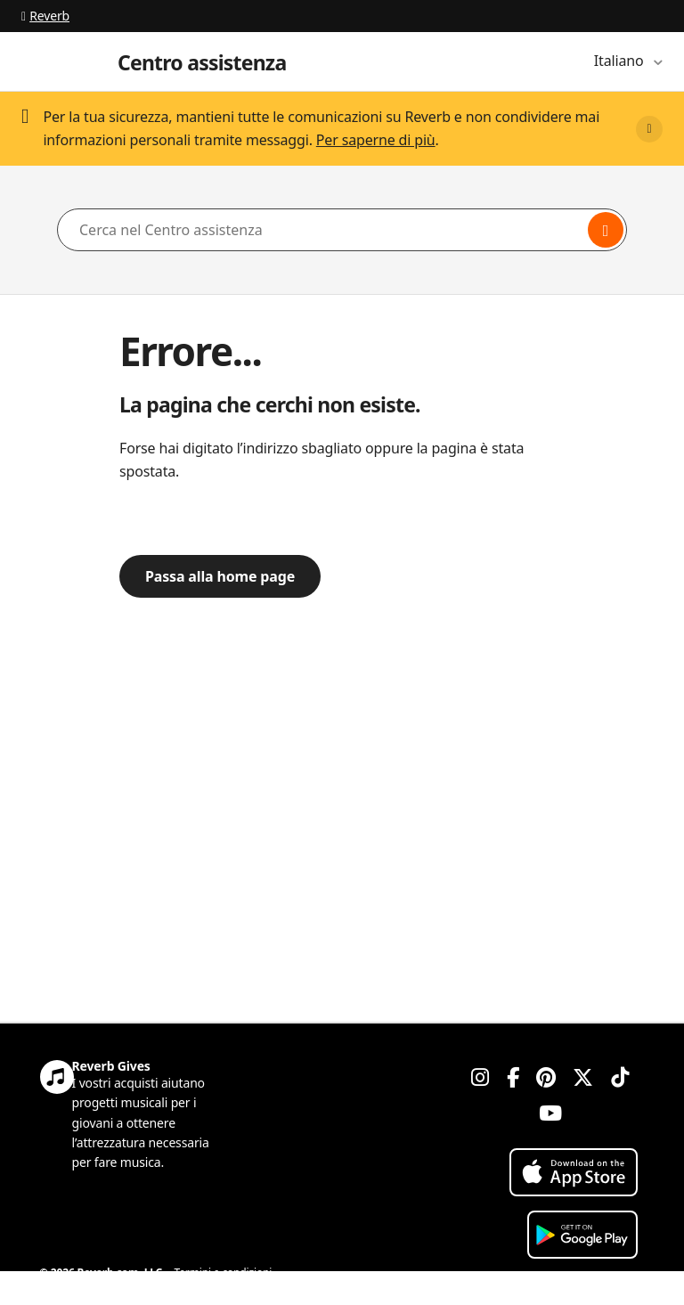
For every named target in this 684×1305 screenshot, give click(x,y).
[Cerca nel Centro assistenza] (342, 229)
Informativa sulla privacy (99, 1293)
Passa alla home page (220, 576)
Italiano (620, 60)
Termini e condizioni (224, 1272)
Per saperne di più (376, 140)
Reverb (45, 15)
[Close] (649, 129)
